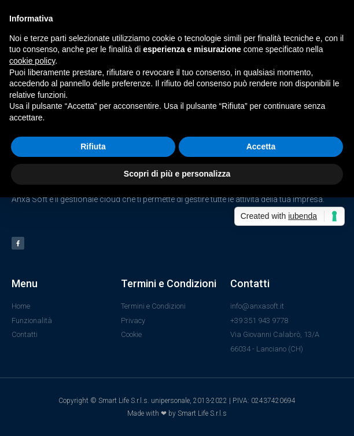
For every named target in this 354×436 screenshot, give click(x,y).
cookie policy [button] (32, 60)
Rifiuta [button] (93, 146)
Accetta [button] (261, 146)
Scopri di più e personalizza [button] (177, 173)
